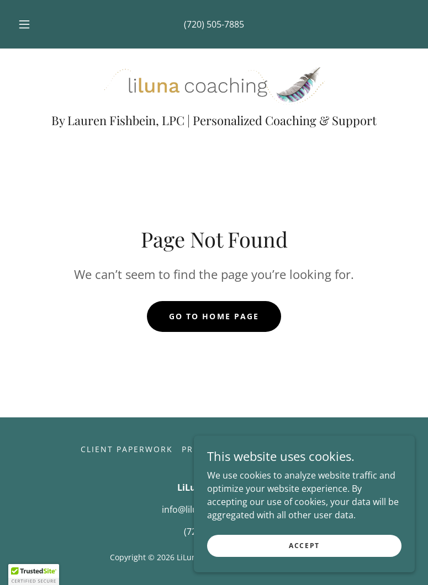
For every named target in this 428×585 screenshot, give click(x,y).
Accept (304, 560)
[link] (214, 84)
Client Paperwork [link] (127, 449)
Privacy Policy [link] (219, 449)
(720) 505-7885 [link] (214, 24)
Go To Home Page (213, 316)
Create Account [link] (306, 449)
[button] (30, 24)
